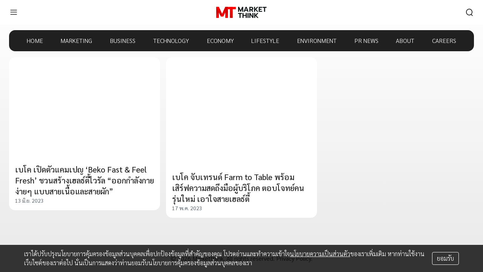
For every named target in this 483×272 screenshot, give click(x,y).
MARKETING (76, 40)
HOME (35, 40)
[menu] (13, 12)
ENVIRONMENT (317, 40)
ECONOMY (220, 40)
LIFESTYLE (265, 40)
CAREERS (444, 40)
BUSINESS (122, 40)
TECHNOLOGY (171, 40)
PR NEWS (366, 40)
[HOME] (241, 12)
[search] (469, 12)
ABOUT (405, 40)
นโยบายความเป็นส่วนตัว (320, 254)
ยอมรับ (445, 258)
